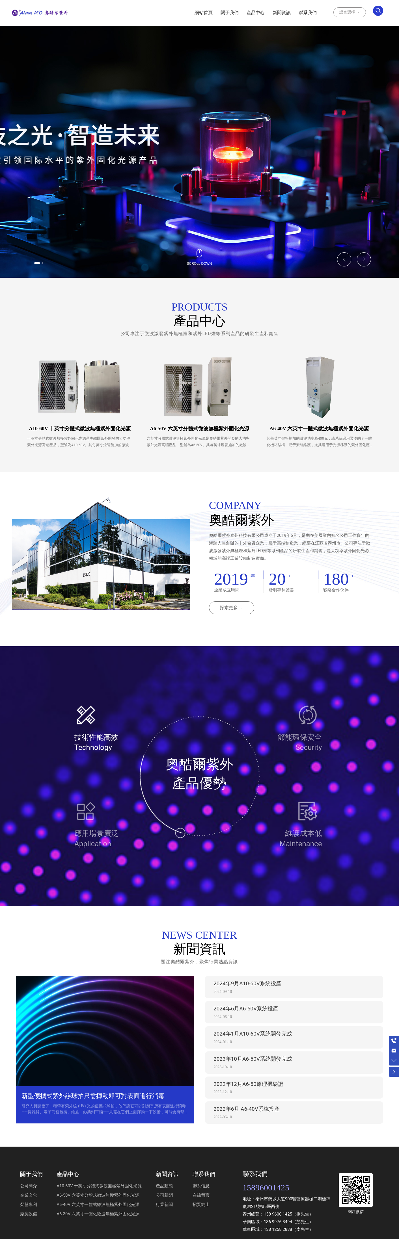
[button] (42, 262)
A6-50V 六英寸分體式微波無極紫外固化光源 (199, 428)
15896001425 (266, 1190)
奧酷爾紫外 (241, 522)
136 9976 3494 (278, 1224)
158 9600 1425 (278, 1216)
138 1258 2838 (278, 1231)
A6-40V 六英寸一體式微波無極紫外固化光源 (319, 428)
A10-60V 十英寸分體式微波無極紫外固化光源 (80, 428)
